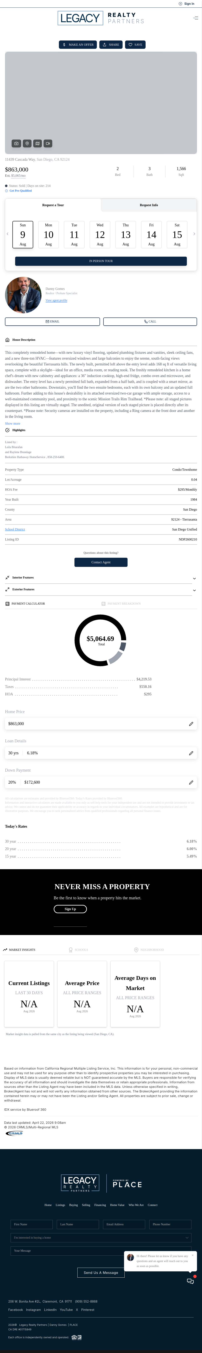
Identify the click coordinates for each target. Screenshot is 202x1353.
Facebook (15, 1310)
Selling (86, 1205)
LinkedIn (50, 1310)
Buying (73, 1205)
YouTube (66, 1310)
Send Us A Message (101, 1273)
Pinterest (87, 1310)
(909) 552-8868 (86, 1301)
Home (48, 1205)
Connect (153, 1205)
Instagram (33, 1310)
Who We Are (136, 1205)
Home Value (117, 1205)
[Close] (192, 1315)
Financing (100, 1205)
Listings (60, 1205)
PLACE (74, 1324)
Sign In (186, 4)
